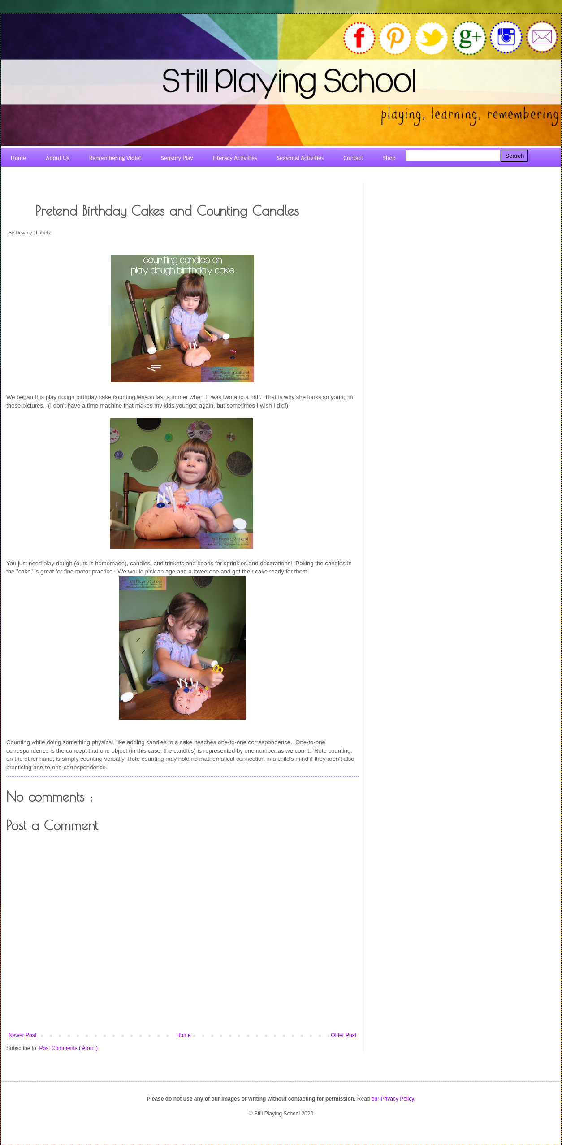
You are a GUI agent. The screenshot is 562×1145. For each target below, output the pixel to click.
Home (184, 1035)
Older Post (343, 1035)
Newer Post (22, 1035)
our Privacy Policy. (393, 1099)
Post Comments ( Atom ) (68, 1048)
